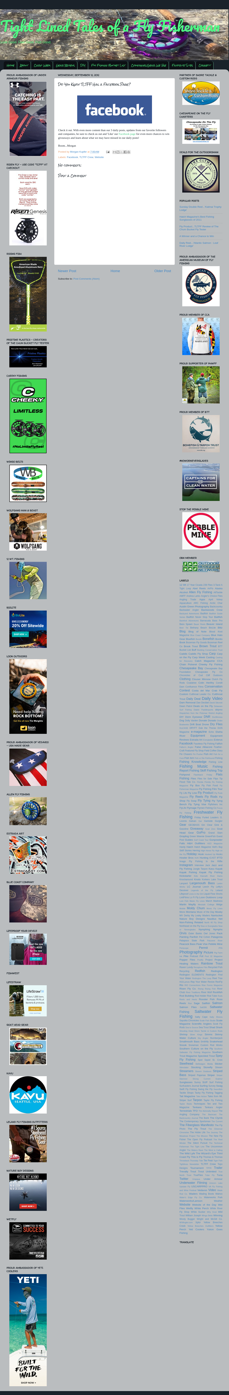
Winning (217, 1215)
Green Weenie (197, 836)
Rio (181, 985)
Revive (211, 982)
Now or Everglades (209, 926)
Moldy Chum (196, 908)
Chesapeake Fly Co (208, 672)
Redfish (200, 971)
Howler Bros (186, 857)
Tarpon (197, 1100)
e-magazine (199, 731)
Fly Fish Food (210, 785)
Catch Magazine (205, 660)
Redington (216, 971)
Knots (197, 879)
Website (99, 157)
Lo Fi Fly (194, 897)
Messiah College (206, 904)
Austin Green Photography (194, 606)
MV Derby (184, 915)
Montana (191, 912)
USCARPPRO (199, 1186)
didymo (218, 709)
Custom (183, 694)
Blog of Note (197, 631)
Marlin (182, 904)
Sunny (197, 1082)
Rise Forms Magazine (212, 985)
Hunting (204, 857)
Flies (193, 778)
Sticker (218, 1063)
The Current (216, 1121)
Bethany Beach (198, 627)
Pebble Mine (215, 944)
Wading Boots (206, 1194)
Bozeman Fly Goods (196, 642)
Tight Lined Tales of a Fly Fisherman (110, 25)
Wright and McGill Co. (209, 1219)
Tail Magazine (187, 1096)
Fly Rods (211, 796)
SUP (205, 1082)
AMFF (182, 596)
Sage (197, 1003)
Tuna (219, 1175)
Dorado (212, 720)
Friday (197, 817)
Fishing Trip (214, 770)
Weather (218, 1201)
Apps (202, 599)
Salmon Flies (188, 1007)
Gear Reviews (65, 65)
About (24, 65)
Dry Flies (216, 724)
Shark (219, 1027)
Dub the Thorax (207, 728)
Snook (183, 1045)
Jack (207, 865)
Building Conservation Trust (209, 650)
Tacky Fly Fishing (204, 1092)
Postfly (200, 960)
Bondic (199, 639)
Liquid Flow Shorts (213, 894)
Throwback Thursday (188, 1160)
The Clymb (216, 1118)
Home (10, 65)
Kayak (218, 868)
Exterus (218, 739)
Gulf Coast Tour (201, 840)
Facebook (72, 157)
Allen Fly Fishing (200, 592)
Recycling (184, 971)
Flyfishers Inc (215, 804)
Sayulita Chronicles (189, 1020)
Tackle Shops (186, 1092)
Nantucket (216, 915)
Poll (201, 956)
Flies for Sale (204, 778)
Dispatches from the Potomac (193, 713)
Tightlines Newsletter (189, 1164)
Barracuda (205, 620)
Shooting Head (186, 1031)
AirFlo (210, 588)
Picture (208, 952)
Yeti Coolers (196, 1229)
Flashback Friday (203, 775)
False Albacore (203, 747)
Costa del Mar (201, 690)
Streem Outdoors (203, 1071)
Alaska (219, 588)
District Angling (215, 713)
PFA (220, 948)
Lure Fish (183, 901)
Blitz (220, 627)
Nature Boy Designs (192, 918)
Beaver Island (214, 624)
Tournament (197, 1168)
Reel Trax (217, 978)
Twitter (183, 1178)
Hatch (190, 847)
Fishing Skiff (197, 770)
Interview (199, 865)
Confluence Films (194, 686)
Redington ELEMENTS (191, 974)
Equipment (197, 735)
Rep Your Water (198, 982)
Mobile (182, 908)
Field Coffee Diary (213, 750)
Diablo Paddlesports (203, 710)
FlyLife (182, 808)
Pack (219, 933)
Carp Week (42, 65)
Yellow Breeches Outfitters (200, 1226)
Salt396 (203, 1007)
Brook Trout (191, 646)
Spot (200, 1060)
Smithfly (205, 1041)
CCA (220, 660)
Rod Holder (200, 996)
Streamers (186, 1071)
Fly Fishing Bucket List (108, 65)
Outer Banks (195, 933)
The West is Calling (213, 1150)
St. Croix (217, 1060)
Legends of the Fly (202, 890)
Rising (201, 989)
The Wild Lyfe (187, 1153)
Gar (200, 821)
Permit (203, 947)
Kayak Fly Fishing (210, 872)
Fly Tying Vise (197, 804)
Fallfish (218, 743)
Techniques (199, 1104)
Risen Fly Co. (187, 988)
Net (220, 918)
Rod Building (186, 995)
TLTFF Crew (86, 157)
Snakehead (216, 1041)
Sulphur (219, 1079)
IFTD (219, 857)
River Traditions (193, 992)
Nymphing (204, 929)
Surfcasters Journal (189, 1086)
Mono (182, 912)
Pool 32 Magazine (213, 956)
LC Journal (194, 886)
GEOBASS (193, 825)
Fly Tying (204, 800)
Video (212, 1190)
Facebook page (127, 133)
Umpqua (196, 1179)
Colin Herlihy (206, 682)
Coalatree (191, 683)
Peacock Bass (187, 944)
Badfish (204, 613)
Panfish (194, 937)
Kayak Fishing (188, 872)
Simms (208, 1034)
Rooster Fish (207, 999)
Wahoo (218, 1194)
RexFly (218, 982)
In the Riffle (214, 861)
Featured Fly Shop (194, 750)
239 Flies (208, 585)
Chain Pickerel (188, 664)
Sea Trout (204, 1027)
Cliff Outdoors (214, 675)
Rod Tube (212, 996)
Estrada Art (196, 739)
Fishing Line (215, 762)
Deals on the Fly (203, 706)
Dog (181, 720)
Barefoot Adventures (189, 621)
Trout (193, 1171)
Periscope (183, 948)
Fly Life (183, 793)
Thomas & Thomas (212, 1157)
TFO (195, 1110)
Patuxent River (214, 940)
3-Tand (216, 585)
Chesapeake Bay (191, 668)
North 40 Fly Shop (213, 922)
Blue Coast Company (200, 635)
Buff (194, 649)
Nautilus (211, 918)
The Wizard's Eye (206, 1153)
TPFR (208, 1168)
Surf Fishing (215, 1082)
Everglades (208, 740)
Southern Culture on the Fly (196, 1048)
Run (190, 1003)
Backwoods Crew (211, 610)
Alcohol (183, 592)
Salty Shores (216, 1017)
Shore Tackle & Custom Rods (208, 1031)
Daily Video (212, 698)
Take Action (201, 1096)
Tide (201, 1160)
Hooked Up (210, 854)
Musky (218, 912)
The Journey (212, 1132)
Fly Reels (196, 796)
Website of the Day (204, 1204)
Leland (219, 890)
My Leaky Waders (200, 915)
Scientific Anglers (202, 1023)
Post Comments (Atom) (86, 278)
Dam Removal (187, 702)
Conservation (213, 686)
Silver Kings (196, 1034)
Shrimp (183, 1034)
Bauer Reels (199, 624)
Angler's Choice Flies (211, 596)
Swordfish (218, 1089)
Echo (211, 732)
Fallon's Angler (186, 747)
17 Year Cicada (194, 585)
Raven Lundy (186, 967)
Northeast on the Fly (189, 926)
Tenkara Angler (213, 1107)
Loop (219, 897)
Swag (219, 1085)
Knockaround (186, 879)
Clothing (184, 679)
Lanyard (183, 883)
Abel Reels (199, 588)
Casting (210, 657)
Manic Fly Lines (197, 901)
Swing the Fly (205, 1089)
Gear (182, 824)
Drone (205, 724)
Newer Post (67, 271)
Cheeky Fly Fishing (210, 664)
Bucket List (185, 650)
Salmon (217, 1003)
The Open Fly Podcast (199, 1139)
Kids (196, 876)
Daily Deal (193, 698)
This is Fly (196, 1157)
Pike (186, 956)
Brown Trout (207, 646)
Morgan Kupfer (78, 151)
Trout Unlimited (207, 1171)
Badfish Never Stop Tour (199, 617)
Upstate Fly (184, 1186)
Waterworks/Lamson (190, 1200)
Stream (218, 1067)
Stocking (196, 1067)
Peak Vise (202, 944)
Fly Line (192, 793)
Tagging (218, 1092)
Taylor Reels (185, 1104)
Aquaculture (185, 603)
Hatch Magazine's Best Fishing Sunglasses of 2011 (196, 218)
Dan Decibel (202, 702)
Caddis (183, 653)
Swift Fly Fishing (188, 1089)
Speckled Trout (206, 1056)
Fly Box (195, 785)
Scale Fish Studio (208, 1020)
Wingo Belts (207, 1215)
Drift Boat (195, 724)
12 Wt (182, 584)
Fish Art (208, 754)
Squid (207, 1060)
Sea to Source (191, 1027)
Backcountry (216, 606)
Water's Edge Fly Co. (190, 1197)
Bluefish (190, 639)
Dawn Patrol (185, 706)
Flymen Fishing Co (206, 808)
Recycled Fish (215, 967)
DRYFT (193, 728)
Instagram (186, 865)
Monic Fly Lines (214, 908)
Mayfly (192, 904)
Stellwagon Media (204, 1064)
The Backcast (209, 1114)
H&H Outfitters (196, 843)
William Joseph (193, 1215)
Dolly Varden (191, 720)
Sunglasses (186, 1082)
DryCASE (183, 728)
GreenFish (210, 836)
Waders (193, 1193)
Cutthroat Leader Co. (200, 694)
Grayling (184, 836)
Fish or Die (200, 758)
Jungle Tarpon (200, 869)
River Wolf (206, 992)
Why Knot (212, 1212)
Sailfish (206, 1003)
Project (209, 960)
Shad (212, 1027)
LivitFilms (184, 897)
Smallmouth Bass (189, 1041)
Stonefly (208, 1067)
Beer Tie (183, 628)
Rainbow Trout (211, 963)
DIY (82, 65)
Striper (211, 1075)
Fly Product (205, 792)
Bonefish (208, 638)
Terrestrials (185, 1110)
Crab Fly (217, 690)
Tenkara (197, 1107)
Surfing (204, 1085)
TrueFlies (198, 1175)
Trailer (218, 1167)
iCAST (212, 858)
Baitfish (218, 617)
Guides (189, 839)
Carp (212, 653)
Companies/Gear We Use (148, 65)
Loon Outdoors (207, 897)
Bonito (218, 639)
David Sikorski (216, 703)
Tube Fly (210, 1175)
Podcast (194, 956)
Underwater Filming (193, 1182)
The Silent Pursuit (197, 1143)
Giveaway (196, 828)
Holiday (192, 854)
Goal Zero (210, 829)
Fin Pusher (198, 754)
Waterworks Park (213, 1197)
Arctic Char (216, 603)
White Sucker (198, 1212)
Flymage (191, 807)
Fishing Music (193, 766)
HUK (197, 858)
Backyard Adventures (189, 613)
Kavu (211, 868)
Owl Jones (209, 933)
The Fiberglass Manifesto (196, 1125)
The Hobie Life (197, 1132)
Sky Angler (203, 1038)
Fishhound (209, 758)
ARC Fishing (201, 603)
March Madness (214, 901)
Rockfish (217, 992)
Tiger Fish (217, 1160)
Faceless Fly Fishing (204, 743)
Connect (205, 65)
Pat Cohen (204, 937)
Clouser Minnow (201, 679)
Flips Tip (217, 778)
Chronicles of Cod (191, 675)
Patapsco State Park (191, 940)
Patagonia (216, 937)
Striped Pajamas (197, 1075)
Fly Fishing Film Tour (210, 789)
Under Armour (213, 1179)
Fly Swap (191, 801)
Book (182, 642)
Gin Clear (207, 825)
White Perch (201, 1208)
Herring (196, 850)
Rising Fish (210, 989)
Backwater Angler (189, 610)
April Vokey (215, 599)
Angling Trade (187, 599)
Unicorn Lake (215, 1183)
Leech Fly (208, 886)
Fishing (218, 758)
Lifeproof (183, 894)
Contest (184, 690)
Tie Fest (208, 1160)
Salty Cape (201, 1017)
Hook (201, 854)
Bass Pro (217, 620)
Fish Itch (189, 758)
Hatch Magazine (202, 847)
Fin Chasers (185, 754)
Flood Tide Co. (187, 782)
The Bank (204, 1118)
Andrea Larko (193, 596)
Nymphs (218, 929)
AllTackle (217, 592)
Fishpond (184, 774)
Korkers (206, 879)
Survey (212, 1086)
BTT (220, 646)
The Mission (202, 1136)
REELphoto (184, 982)
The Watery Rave (195, 1150)
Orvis (183, 933)
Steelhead (186, 1063)
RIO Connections (192, 985)
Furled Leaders (210, 817)
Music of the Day (205, 912)
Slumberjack (216, 1038)
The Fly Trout (197, 1128)
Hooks (219, 854)
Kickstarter (185, 875)
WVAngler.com (186, 1222)
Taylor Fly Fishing (213, 1100)
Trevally (183, 1171)
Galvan (192, 821)
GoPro (201, 832)
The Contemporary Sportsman (194, 1121)
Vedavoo (202, 1190)
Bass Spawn (186, 624)
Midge (219, 904)
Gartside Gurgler (213, 821)
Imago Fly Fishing (191, 861)
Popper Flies (187, 959)
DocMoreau (217, 717)
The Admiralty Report (208, 1111)
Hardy (182, 847)
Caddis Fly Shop (198, 653)
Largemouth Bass (202, 883)
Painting (184, 937)
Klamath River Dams (211, 876)
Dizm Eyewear (193, 717)
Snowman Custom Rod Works (205, 1045)
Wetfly (189, 1208)
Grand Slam (215, 833)
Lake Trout (216, 879)
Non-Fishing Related (191, 922)
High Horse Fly (207, 850)
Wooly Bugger (187, 1219)
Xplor (198, 1222)
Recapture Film (201, 967)
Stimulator (184, 1067)
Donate (203, 720)
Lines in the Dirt (196, 894)
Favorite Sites (182, 65)
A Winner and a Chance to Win (196, 236)
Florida (200, 782)
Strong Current (201, 1079)
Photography (190, 952)
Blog (182, 631)
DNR (207, 716)
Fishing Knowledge (193, 761)
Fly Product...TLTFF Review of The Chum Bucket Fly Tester (199, 228)
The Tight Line (197, 1146)
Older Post (162, 271)
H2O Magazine (214, 843)
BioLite (212, 627)
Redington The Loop (201, 978)
